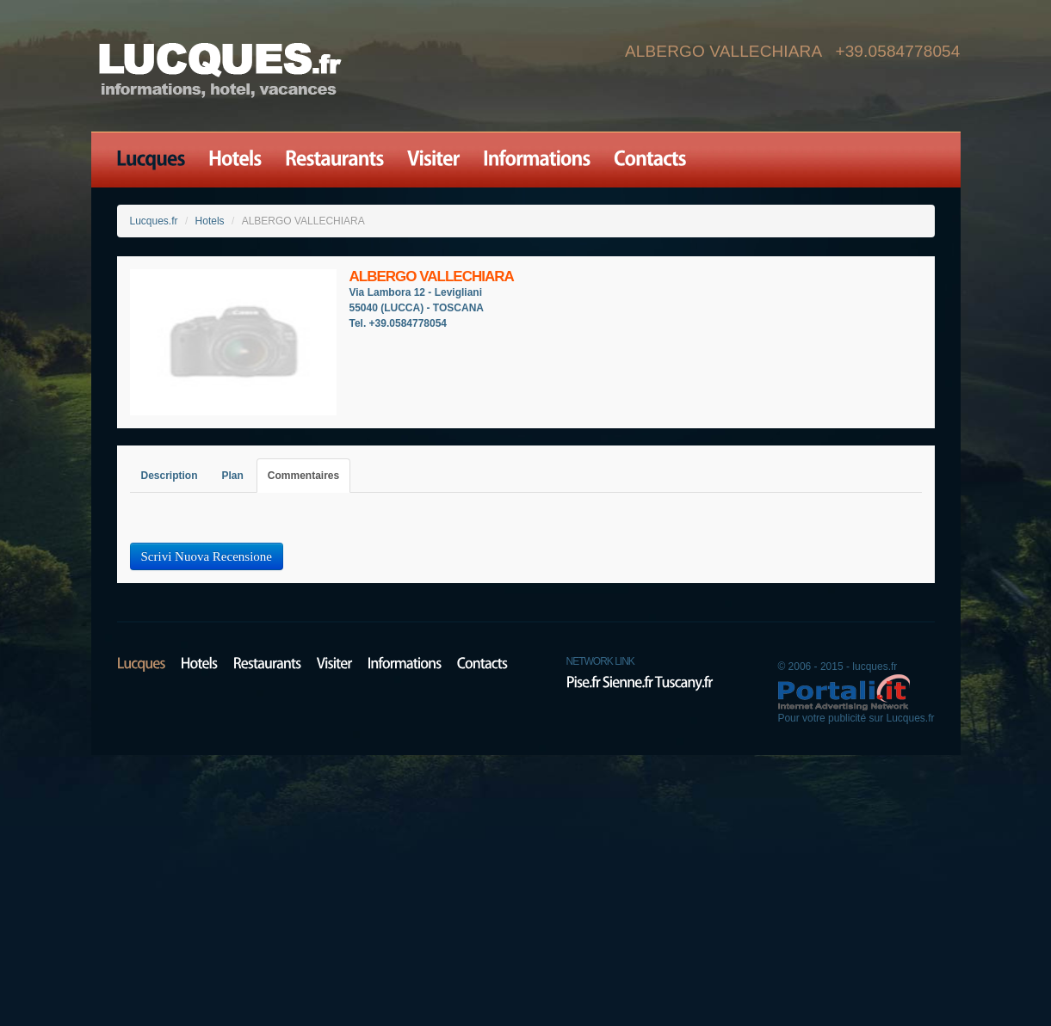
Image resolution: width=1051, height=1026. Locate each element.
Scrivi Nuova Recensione (206, 556)
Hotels (210, 221)
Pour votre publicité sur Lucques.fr (855, 718)
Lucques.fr (154, 221)
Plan (233, 476)
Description (169, 476)
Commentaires (303, 476)
